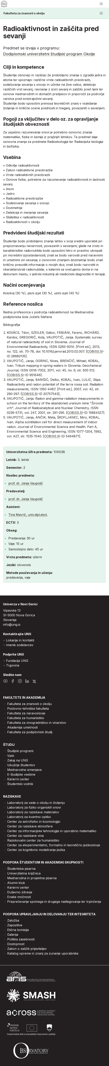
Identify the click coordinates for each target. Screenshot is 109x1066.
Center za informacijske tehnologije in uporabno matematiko (51, 831)
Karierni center (18, 779)
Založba (13, 920)
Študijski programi (20, 751)
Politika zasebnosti (21, 939)
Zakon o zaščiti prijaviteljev (27, 949)
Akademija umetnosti (22, 727)
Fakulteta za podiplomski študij (29, 732)
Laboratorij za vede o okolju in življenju (36, 803)
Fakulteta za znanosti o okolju (24, 13)
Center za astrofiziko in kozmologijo (33, 821)
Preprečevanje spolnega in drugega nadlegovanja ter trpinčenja (54, 902)
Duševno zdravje (19, 892)
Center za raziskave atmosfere (30, 826)
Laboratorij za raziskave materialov (33, 812)
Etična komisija (18, 930)
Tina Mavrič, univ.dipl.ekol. (28, 515)
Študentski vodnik (20, 784)
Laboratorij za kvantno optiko (29, 817)
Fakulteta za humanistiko (25, 718)
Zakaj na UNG (17, 760)
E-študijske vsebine (21, 774)
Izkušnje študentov (21, 765)
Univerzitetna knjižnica (24, 873)
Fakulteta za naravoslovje (26, 713)
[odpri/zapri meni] (101, 4)
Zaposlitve (14, 925)
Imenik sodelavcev (19, 645)
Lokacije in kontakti (20, 640)
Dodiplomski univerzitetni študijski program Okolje (49, 54)
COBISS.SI (95, 351)
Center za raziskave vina (25, 836)
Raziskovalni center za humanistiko (33, 840)
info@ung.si (11, 624)
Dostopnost (15, 944)
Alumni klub (16, 883)
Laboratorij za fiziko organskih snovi (34, 807)
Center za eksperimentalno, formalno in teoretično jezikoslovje (53, 845)
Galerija (12, 935)
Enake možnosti (19, 897)
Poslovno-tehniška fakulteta (28, 708)
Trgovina (12, 665)
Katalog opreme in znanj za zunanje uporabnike (42, 953)
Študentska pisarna (21, 869)
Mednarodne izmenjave (24, 770)
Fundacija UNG (17, 661)
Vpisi (10, 756)
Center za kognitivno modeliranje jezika (36, 850)
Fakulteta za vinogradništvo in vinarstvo (36, 723)
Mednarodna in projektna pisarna (32, 878)
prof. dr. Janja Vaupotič (25, 483)
